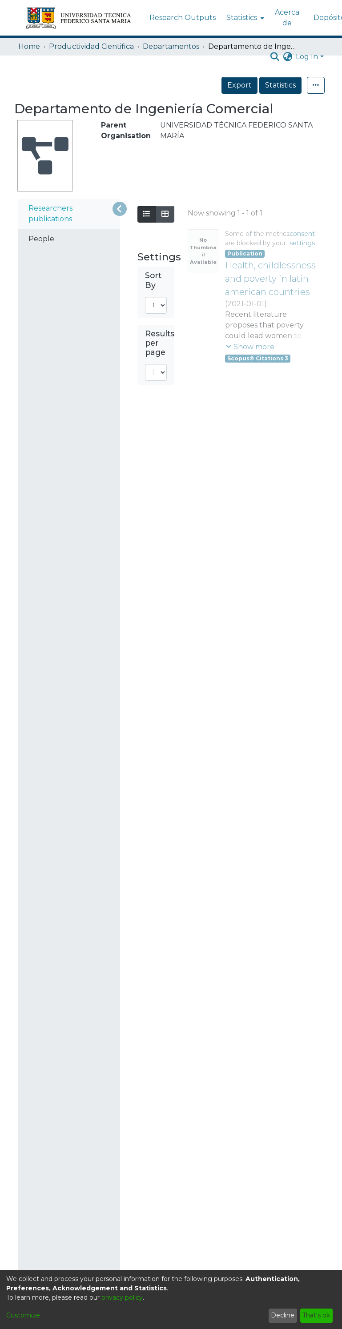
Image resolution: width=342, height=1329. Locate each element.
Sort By (153, 280)
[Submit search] (274, 57)
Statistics (300, 85)
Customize (23, 1315)
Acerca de (287, 17)
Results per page (159, 343)
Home (29, 46)
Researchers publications (50, 213)
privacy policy (122, 1297)
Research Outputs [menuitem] (182, 17)
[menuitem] (244, 18)
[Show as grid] (165, 214)
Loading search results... (230, 212)
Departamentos (171, 46)
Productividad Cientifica (91, 46)
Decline (282, 1315)
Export (259, 85)
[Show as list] (146, 214)
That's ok (316, 1315)
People (41, 239)
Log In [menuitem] (307, 56)
